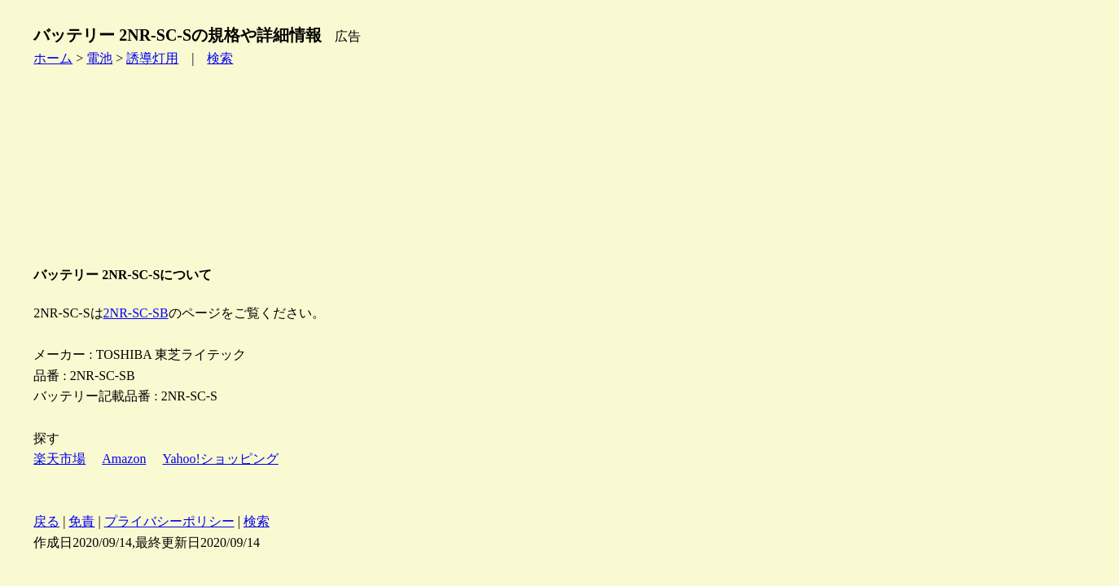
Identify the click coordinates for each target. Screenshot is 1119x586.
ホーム (52, 58)
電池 (99, 58)
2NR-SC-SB (136, 313)
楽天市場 (59, 459)
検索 (220, 58)
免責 (81, 521)
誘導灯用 (152, 58)
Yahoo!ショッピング (220, 459)
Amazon (124, 459)
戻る (46, 521)
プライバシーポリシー (169, 521)
